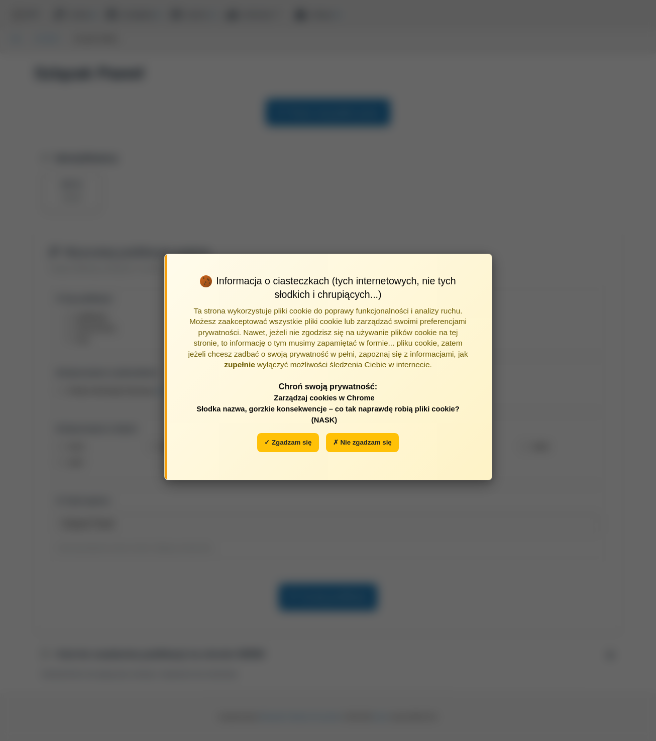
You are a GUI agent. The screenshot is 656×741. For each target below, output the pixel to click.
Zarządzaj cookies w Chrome (324, 398)
